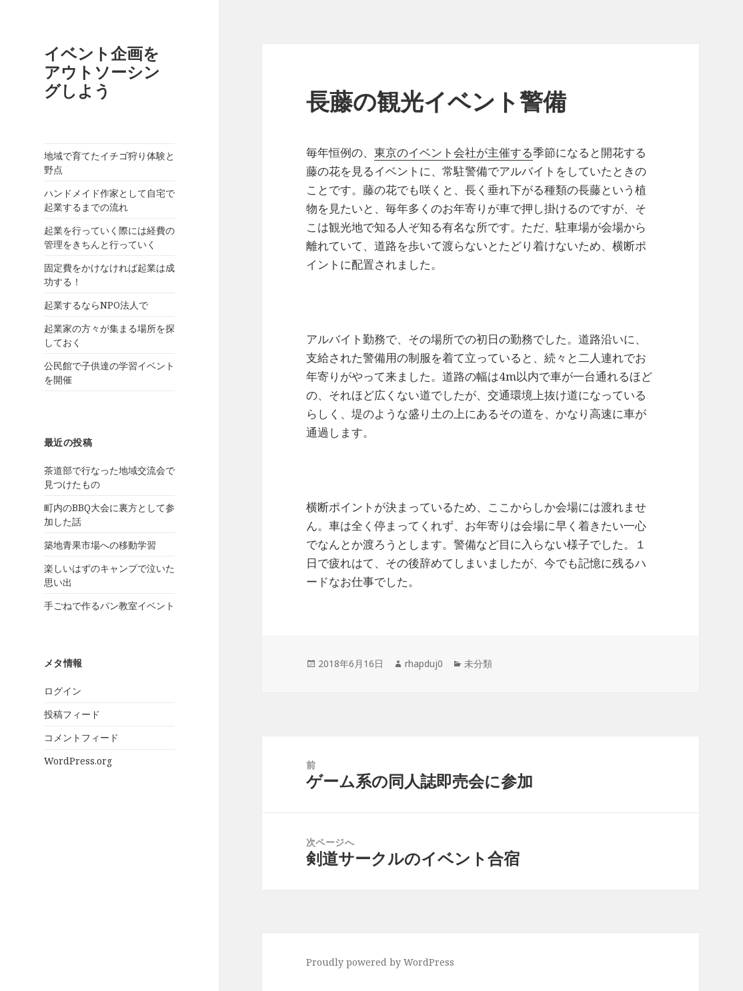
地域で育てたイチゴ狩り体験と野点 (109, 162)
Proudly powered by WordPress (380, 962)
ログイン (62, 690)
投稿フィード (72, 714)
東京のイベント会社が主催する (453, 152)
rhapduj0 (424, 663)
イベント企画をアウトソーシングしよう (102, 71)
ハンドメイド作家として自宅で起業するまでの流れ (109, 200)
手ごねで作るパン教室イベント (109, 605)
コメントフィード (81, 737)
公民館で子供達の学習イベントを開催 (109, 372)
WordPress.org (78, 760)
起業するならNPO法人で (96, 305)
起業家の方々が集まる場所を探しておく (109, 335)
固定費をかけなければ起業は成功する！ (109, 274)
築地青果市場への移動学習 (100, 544)
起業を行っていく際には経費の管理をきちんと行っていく (109, 237)
